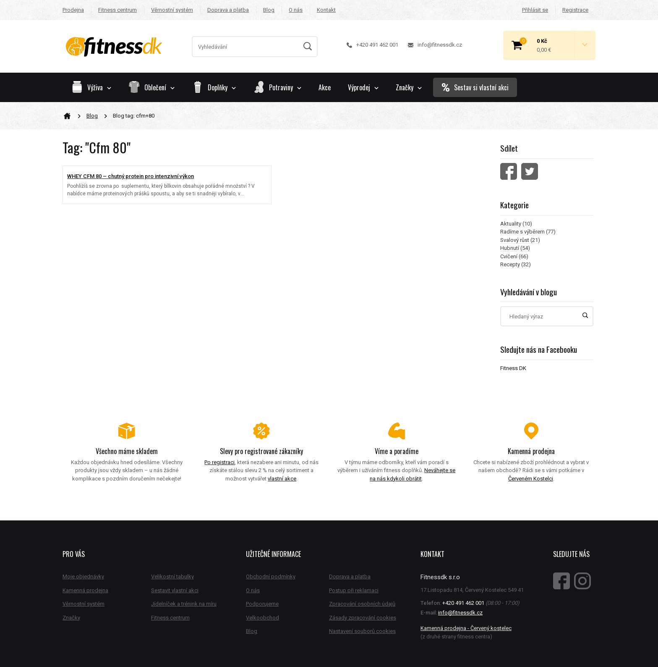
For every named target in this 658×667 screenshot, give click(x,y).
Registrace (575, 10)
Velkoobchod (262, 617)
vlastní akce (282, 478)
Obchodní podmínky (270, 576)
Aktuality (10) (516, 224)
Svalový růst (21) (520, 240)
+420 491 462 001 (372, 45)
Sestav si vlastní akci (475, 87)
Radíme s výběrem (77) (528, 231)
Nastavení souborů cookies (362, 631)
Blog (268, 10)
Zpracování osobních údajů (362, 604)
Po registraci (219, 462)
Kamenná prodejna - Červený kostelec (466, 628)
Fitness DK (513, 368)
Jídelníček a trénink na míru (184, 604)
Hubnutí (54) (515, 248)
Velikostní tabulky (172, 576)
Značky (409, 87)
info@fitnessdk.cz (435, 45)
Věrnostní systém (172, 10)
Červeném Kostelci (530, 478)
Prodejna (73, 10)
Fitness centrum (117, 10)
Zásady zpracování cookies (362, 617)
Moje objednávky (83, 576)
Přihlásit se (535, 10)
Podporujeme (262, 604)
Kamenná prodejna (85, 590)
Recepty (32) (515, 264)
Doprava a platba (228, 10)
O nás (296, 10)
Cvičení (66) (514, 256)
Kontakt (326, 10)
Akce (325, 87)
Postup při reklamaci (354, 590)
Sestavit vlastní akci (174, 590)
